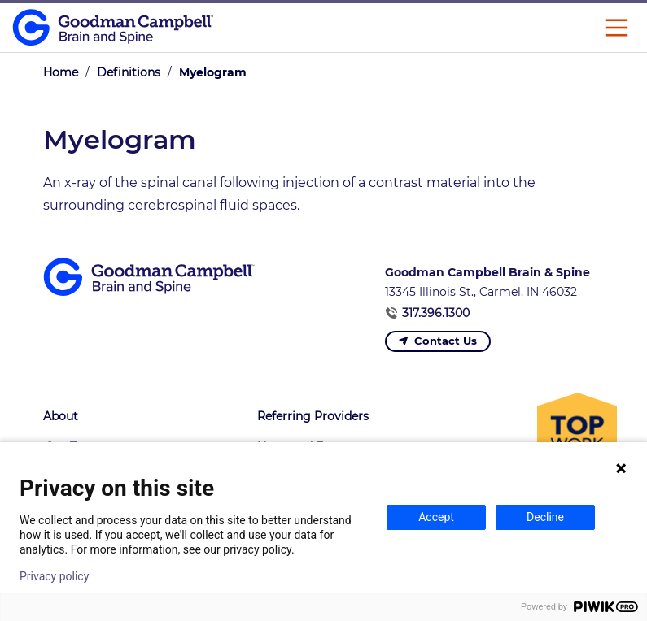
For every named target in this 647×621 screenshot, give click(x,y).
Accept (436, 516)
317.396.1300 (436, 313)
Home (60, 72)
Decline (545, 516)
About (60, 416)
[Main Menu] (617, 28)
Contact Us (445, 340)
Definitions (128, 72)
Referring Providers (313, 416)
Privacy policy (54, 576)
